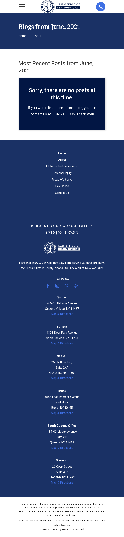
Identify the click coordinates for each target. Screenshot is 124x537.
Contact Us (62, 193)
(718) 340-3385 (62, 232)
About (62, 160)
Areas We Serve (62, 179)
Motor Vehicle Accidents (62, 166)
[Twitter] (67, 286)
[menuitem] (44, 529)
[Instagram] (57, 286)
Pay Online (62, 186)
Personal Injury (62, 173)
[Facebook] (48, 286)
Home (62, 153)
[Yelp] (76, 286)
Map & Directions (62, 314)
